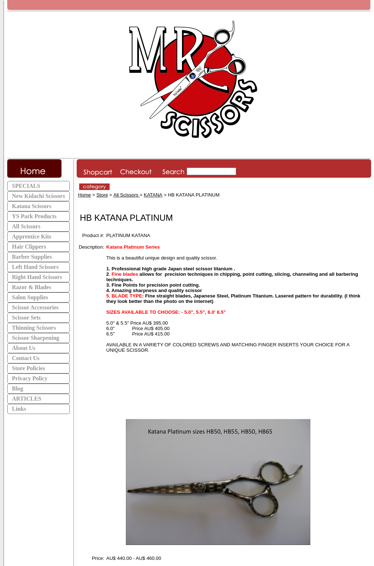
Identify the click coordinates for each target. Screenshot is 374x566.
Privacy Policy (29, 378)
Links (19, 409)
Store (102, 195)
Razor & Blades (31, 287)
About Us (23, 348)
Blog (17, 388)
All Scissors (26, 226)
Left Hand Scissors (35, 267)
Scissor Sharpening (35, 338)
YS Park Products (34, 216)
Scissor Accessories (35, 307)
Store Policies (28, 368)
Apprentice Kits (31, 236)
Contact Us (25, 358)
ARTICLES (26, 399)
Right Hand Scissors (37, 277)
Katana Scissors (31, 206)
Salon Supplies (30, 297)
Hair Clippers (29, 247)
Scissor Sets (26, 317)
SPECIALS (26, 186)
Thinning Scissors (34, 328)
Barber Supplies (32, 257)
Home (84, 195)
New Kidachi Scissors (38, 196)
